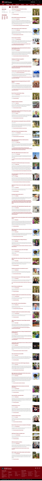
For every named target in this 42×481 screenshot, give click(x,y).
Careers (27, 200)
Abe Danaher (18, 50)
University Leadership (16, 14)
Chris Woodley (17, 278)
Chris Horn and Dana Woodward (20, 72)
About (27, 4)
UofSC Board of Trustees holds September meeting (19, 131)
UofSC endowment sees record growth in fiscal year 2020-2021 (21, 121)
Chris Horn (17, 176)
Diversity (20, 236)
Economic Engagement (17, 213)
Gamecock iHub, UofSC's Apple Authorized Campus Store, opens (21, 206)
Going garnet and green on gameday (17, 101)
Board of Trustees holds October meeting (18, 93)
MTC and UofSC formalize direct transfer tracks (19, 17)
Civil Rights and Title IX (23, 479)
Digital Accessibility (28, 479)
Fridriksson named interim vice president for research (20, 268)
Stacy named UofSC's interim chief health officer (19, 303)
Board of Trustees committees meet (17, 286)
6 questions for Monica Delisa (16, 415)
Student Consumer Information (13, 479)
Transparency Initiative (19, 479)
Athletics (38, 4)
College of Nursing (23, 149)
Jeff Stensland (17, 443)
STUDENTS (22, 0)
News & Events (32, 4)
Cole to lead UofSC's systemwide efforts (17, 395)
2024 (6, 16)
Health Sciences (27, 245)
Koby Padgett (18, 154)
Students (14, 200)
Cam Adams (18, 60)
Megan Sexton (18, 142)
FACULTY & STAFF (25, 0)
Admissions (17, 4)
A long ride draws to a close (16, 405)
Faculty (16, 200)
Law (8, 473)
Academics (24, 200)
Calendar (32, 0)
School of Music (26, 202)
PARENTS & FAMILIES (29, 0)
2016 (4, 18)
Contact (31, 479)
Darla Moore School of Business (25, 148)
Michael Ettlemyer (19, 39)
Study (3, 4)
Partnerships (27, 25)
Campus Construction (21, 136)
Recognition (19, 148)
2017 (2, 18)
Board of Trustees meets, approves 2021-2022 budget (20, 249)
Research (22, 4)
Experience (7, 4)
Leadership (30, 245)
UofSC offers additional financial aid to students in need (20, 152)
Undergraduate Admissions (22, 25)
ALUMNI (27, 0)
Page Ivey (17, 113)
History (22, 236)
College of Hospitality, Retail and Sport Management (18, 202)
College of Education (28, 201)
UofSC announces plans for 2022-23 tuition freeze (19, 28)
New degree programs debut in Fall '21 (17, 194)
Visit (12, 4)
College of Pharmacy (14, 246)
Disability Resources (23, 476)
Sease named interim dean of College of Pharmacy (19, 239)
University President (25, 212)
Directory (36, 0)
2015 (6, 18)
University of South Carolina (4, 479)
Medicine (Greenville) (10, 475)
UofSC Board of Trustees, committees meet (18, 433)
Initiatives (23, 350)
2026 (2, 16)
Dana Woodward (18, 10)
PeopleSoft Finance (36, 476)
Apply (38, 0)
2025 (4, 16)
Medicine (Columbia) (10, 474)
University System (21, 34)
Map (34, 0)
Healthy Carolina (21, 308)
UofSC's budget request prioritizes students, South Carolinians (21, 452)
